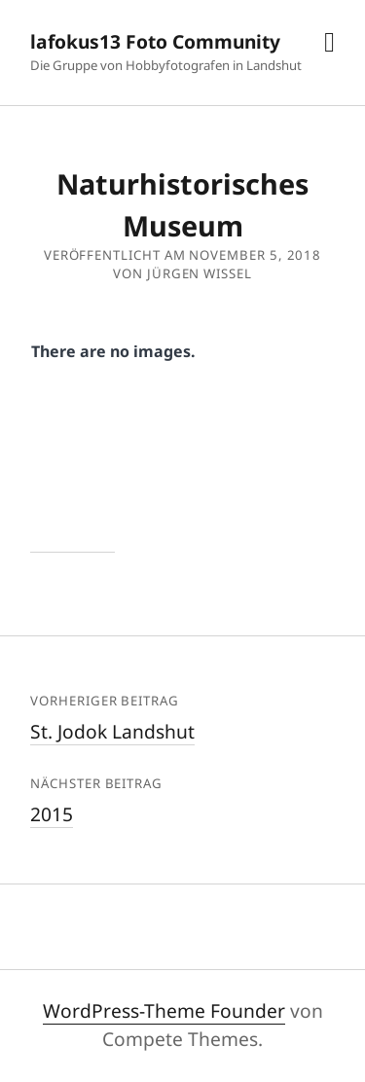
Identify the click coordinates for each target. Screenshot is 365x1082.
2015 (51, 814)
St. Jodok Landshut (112, 731)
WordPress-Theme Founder (164, 1010)
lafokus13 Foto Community (155, 41)
